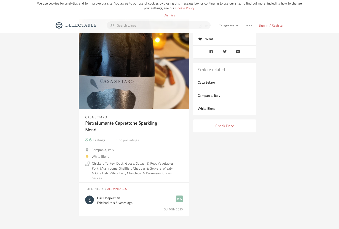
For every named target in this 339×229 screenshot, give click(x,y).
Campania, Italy (209, 96)
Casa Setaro (206, 82)
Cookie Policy (184, 8)
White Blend (207, 109)
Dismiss (169, 15)
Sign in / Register (271, 25)
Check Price (224, 126)
